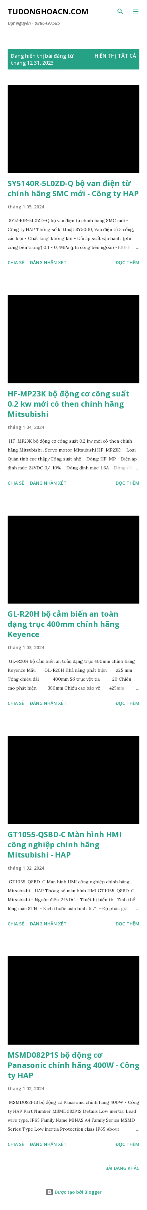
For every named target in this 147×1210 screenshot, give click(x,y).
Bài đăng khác (122, 1168)
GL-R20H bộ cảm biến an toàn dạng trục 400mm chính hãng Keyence (63, 623)
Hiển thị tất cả (115, 55)
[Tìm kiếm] (120, 11)
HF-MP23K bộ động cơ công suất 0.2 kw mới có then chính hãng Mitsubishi (68, 403)
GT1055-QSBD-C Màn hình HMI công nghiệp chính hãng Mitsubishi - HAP (65, 844)
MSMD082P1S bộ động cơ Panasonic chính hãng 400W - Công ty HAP (73, 1064)
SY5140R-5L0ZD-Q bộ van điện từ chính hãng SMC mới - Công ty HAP (73, 188)
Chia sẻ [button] (16, 262)
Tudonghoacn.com (48, 11)
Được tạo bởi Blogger (74, 1192)
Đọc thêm (127, 262)
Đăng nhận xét (48, 262)
